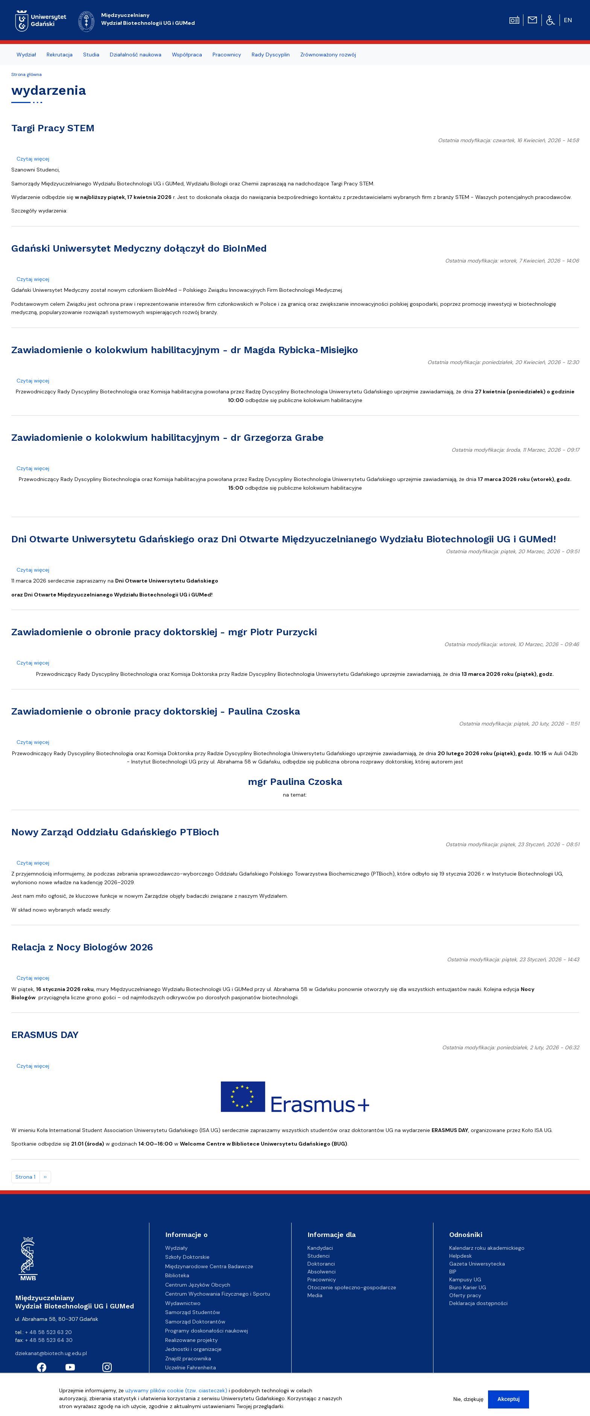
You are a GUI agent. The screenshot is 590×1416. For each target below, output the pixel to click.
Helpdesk (460, 1255)
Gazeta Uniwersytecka (477, 1263)
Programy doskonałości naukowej (206, 1330)
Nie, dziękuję (468, 1399)
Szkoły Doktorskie (187, 1257)
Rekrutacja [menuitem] (60, 54)
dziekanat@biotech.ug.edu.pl (51, 1353)
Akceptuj (508, 1399)
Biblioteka (177, 1275)
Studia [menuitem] (91, 54)
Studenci (318, 1255)
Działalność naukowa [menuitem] (135, 54)
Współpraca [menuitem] (187, 54)
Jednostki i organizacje (193, 1349)
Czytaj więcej (33, 158)
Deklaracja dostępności (478, 1303)
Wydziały (176, 1248)
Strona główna (26, 74)
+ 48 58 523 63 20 (48, 1332)
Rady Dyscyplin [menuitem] (271, 54)
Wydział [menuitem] (26, 54)
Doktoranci (321, 1263)
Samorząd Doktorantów (195, 1321)
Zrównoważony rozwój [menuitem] (328, 54)
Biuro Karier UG (467, 1287)
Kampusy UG (465, 1279)
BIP (452, 1271)
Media (314, 1295)
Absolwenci (321, 1271)
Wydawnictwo (183, 1303)
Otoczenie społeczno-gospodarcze (351, 1287)
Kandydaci (320, 1248)
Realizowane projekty (191, 1340)
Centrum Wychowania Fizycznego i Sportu (217, 1293)
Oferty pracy (465, 1295)
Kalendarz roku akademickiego (487, 1248)
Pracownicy (321, 1279)
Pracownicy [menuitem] (227, 54)
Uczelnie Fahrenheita (190, 1367)
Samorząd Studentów (192, 1312)
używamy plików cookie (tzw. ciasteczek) (176, 1390)
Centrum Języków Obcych (197, 1284)
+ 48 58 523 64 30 (49, 1340)
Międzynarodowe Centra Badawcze (209, 1266)
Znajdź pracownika (188, 1358)
